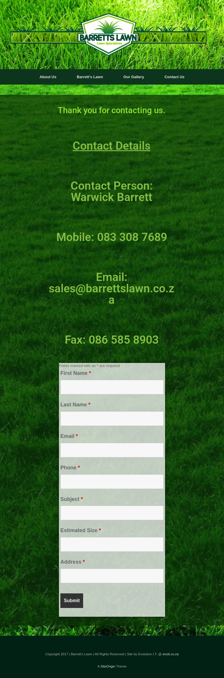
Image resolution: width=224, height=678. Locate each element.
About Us (47, 77)
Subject (71, 499)
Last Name (75, 405)
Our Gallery (133, 77)
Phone (70, 468)
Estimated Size (80, 530)
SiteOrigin (107, 666)
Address (72, 562)
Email (69, 436)
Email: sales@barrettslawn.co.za (111, 288)
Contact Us (174, 77)
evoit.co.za (170, 654)
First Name (75, 373)
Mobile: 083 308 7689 (111, 237)
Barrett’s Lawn (90, 77)
